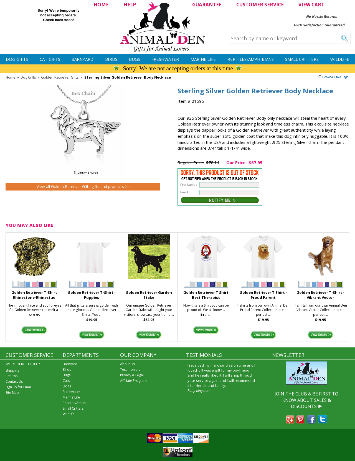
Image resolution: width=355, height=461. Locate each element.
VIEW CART (311, 4)
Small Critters (302, 59)
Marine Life (203, 59)
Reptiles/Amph (74, 402)
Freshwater (165, 59)
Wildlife (339, 59)
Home (11, 77)
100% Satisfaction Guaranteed (319, 24)
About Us (127, 364)
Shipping (12, 370)
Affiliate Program (133, 380)
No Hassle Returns (321, 16)
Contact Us (14, 381)
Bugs (134, 59)
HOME (101, 4)
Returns (11, 376)
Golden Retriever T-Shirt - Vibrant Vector (320, 295)
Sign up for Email (19, 387)
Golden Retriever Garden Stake (149, 295)
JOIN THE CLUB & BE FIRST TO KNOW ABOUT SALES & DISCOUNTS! (306, 400)
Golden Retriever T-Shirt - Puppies (92, 295)
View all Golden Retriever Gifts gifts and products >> (83, 186)
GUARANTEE (207, 4)
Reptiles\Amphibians (250, 59)
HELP (129, 4)
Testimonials (130, 369)
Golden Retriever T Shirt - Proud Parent (263, 295)
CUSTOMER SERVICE (260, 4)
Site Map (12, 392)
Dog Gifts (17, 59)
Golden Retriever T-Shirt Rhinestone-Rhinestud (34, 295)
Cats (66, 380)
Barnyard (82, 59)
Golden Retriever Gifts (60, 77)
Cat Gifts (50, 59)
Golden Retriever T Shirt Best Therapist (206, 295)
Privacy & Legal (132, 375)
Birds (111, 59)
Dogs (67, 386)
